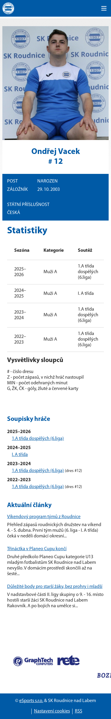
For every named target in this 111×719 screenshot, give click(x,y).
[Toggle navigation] (104, 8)
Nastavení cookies (52, 711)
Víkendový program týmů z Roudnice (44, 517)
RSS (78, 711)
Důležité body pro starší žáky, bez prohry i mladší (54, 586)
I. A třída (20, 454)
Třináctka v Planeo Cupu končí (37, 549)
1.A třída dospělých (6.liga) (38, 438)
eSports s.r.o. (31, 700)
